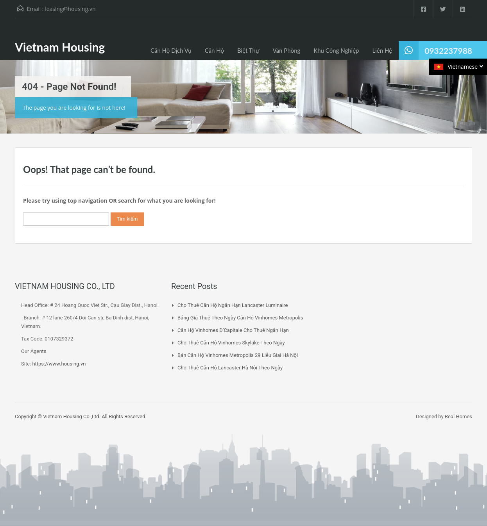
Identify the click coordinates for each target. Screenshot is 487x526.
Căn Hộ (214, 50)
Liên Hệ (382, 50)
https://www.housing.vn (59, 364)
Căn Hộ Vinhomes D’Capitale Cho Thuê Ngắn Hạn (233, 330)
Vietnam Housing (60, 47)
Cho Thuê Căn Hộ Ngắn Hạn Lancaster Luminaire (232, 305)
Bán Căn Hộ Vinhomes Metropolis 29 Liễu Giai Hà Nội (237, 355)
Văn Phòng (286, 50)
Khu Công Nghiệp (336, 50)
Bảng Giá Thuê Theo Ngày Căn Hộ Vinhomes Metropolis (240, 318)
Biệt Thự (248, 50)
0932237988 (448, 50)
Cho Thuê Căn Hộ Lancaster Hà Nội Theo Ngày (230, 368)
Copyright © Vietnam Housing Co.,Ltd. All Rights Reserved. (81, 416)
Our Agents (34, 351)
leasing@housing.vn (70, 8)
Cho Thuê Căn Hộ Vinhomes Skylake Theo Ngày (231, 343)
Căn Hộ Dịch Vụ (171, 50)
